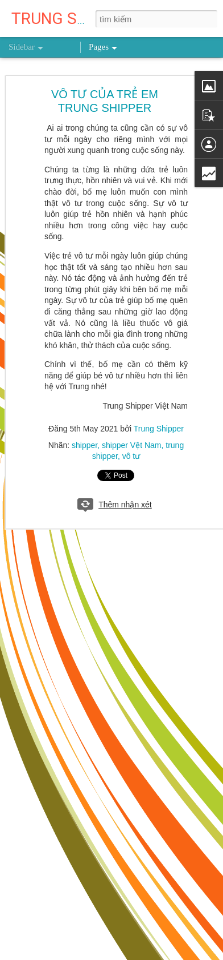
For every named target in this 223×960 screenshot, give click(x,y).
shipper (84, 445)
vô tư (131, 456)
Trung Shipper (159, 428)
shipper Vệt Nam (131, 445)
